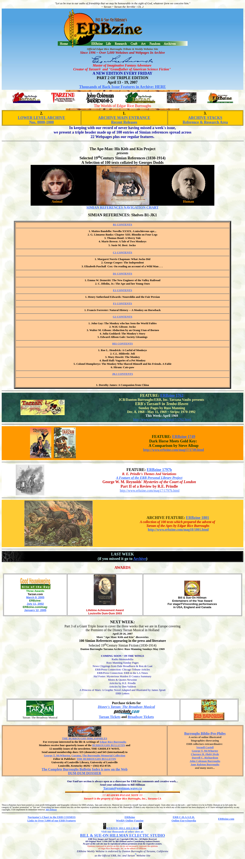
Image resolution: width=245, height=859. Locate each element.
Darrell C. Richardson (205, 757)
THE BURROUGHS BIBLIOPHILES (84, 738)
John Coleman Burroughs (205, 761)
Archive (139, 559)
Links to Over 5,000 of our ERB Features (51, 820)
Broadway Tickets (141, 717)
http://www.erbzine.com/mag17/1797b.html (149, 490)
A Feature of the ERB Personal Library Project (149, 478)
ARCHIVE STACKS (205, 118)
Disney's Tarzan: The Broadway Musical (126, 707)
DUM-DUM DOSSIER (84, 773)
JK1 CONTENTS (122, 373)
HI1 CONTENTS (122, 344)
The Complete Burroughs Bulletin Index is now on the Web (85, 769)
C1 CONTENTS (122, 253)
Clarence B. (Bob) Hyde (205, 754)
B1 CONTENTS (122, 225)
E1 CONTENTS (122, 291)
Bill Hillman (51, 809)
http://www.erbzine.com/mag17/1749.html (173, 450)
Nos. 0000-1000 (41, 122)
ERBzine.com (226, 818)
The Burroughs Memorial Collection (103, 755)
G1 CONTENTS (122, 317)
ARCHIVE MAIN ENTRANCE (124, 118)
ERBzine (130, 817)
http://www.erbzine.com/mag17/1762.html (162, 419)
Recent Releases (124, 122)
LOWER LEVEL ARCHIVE (41, 118)
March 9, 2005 (35, 597)
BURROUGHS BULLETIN (108, 745)
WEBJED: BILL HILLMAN (122, 828)
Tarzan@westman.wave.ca (122, 788)
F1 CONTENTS (122, 304)
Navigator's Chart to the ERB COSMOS (52, 817)
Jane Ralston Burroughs (205, 764)
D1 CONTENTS (122, 274)
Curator (76, 755)
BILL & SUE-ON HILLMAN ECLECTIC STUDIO (122, 835)
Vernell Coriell (204, 747)
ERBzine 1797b (159, 470)
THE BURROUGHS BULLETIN (96, 758)
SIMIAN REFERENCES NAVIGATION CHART (122, 207)
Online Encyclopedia (184, 820)
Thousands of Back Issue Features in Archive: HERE (122, 87)
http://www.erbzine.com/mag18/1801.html (178, 529)
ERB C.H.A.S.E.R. (184, 817)
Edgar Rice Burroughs (113, 741)
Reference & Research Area (205, 122)
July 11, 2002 (35, 603)
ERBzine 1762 (171, 395)
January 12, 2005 (35, 610)
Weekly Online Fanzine (129, 820)
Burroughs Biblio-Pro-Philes (205, 733)
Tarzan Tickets (109, 717)
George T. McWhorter (57, 755)
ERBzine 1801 (197, 518)
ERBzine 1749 (183, 437)
